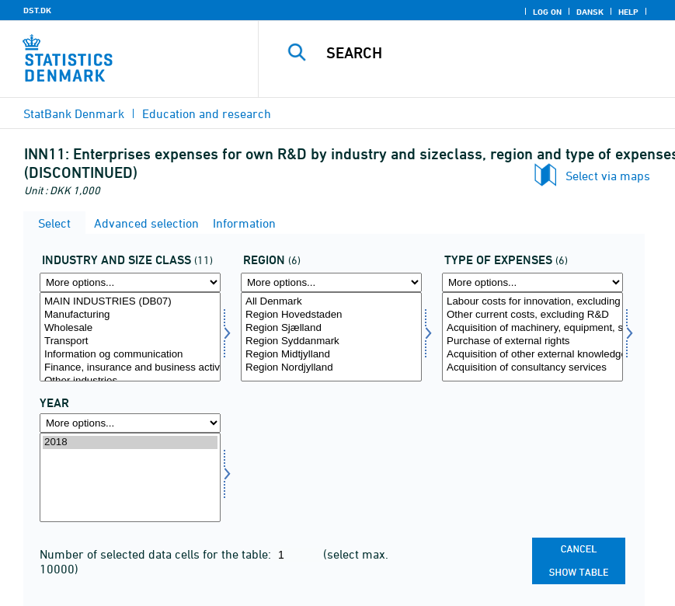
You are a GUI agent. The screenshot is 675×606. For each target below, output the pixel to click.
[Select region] (331, 336)
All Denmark (331, 301)
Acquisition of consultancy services (532, 367)
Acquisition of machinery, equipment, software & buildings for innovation (532, 328)
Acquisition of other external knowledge (532, 354)
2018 (130, 442)
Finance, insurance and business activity (130, 367)
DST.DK (37, 10)
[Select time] (130, 477)
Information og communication (130, 354)
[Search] (485, 52)
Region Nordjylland (331, 367)
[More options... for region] (331, 282)
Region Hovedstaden (331, 315)
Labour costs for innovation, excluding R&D (532, 301)
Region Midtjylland (331, 354)
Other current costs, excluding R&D (532, 315)
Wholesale (130, 328)
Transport (130, 341)
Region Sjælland (331, 328)
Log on (547, 11)
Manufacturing (130, 315)
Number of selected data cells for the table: (157, 554)
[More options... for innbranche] (130, 282)
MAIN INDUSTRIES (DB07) (130, 301)
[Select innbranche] (130, 336)
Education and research (206, 113)
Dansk (590, 11)
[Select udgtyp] (532, 336)
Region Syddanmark (331, 341)
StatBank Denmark (73, 113)
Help (628, 11)
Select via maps (607, 176)
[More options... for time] (130, 423)
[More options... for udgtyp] (532, 282)
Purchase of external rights (532, 341)
